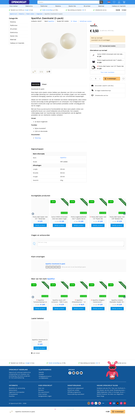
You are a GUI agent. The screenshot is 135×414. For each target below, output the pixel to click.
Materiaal (101, 6)
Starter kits (72, 6)
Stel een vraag (42, 242)
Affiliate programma (74, 392)
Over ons (41, 388)
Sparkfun (61, 157)
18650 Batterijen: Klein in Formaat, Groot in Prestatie (111, 392)
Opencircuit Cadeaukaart (76, 388)
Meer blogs (100, 396)
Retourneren (13, 390)
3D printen (87, 6)
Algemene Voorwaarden (16, 392)
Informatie (13, 385)
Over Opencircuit (45, 385)
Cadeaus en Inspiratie (119, 6)
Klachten (12, 396)
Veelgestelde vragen (45, 396)
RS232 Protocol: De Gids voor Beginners (110, 394)
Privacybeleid (13, 394)
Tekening (38, 138)
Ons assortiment (43, 392)
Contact (124, 10)
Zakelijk (118, 10)
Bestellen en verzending (17, 388)
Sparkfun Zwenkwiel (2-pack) (55, 264)
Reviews (41, 390)
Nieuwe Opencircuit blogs (107, 385)
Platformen (43, 6)
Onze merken (13, 6)
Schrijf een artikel (73, 390)
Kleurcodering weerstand (76, 394)
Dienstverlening (74, 385)
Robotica (58, 6)
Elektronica (29, 6)
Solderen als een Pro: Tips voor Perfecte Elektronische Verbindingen (111, 388)
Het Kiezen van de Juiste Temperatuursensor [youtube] (111, 390)
